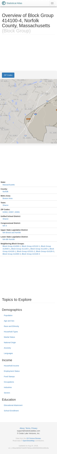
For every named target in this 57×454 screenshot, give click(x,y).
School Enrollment (11, 411)
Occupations (9, 382)
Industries (8, 387)
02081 (17, 212)
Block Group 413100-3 (31, 254)
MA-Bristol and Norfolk (12, 233)
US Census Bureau (33, 438)
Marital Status (9, 337)
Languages (8, 353)
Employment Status (12, 371)
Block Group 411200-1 (39, 249)
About (22, 428)
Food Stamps (9, 376)
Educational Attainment (13, 405)
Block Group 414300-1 (12, 246)
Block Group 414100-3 (45, 251)
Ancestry (7, 348)
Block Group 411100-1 (20, 249)
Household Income (11, 366)
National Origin (10, 342)
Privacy (34, 428)
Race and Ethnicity (11, 326)
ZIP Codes (8, 75)
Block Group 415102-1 (31, 246)
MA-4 (5, 226)
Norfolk (5, 192)
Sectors (7, 393)
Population (8, 315)
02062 (5, 212)
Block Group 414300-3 (12, 254)
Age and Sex (9, 321)
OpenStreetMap (29, 441)
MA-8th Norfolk (9, 239)
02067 (11, 212)
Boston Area (7, 198)
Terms (27, 428)
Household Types (11, 332)
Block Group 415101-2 (26, 251)
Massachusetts (9, 185)
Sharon (5, 205)
